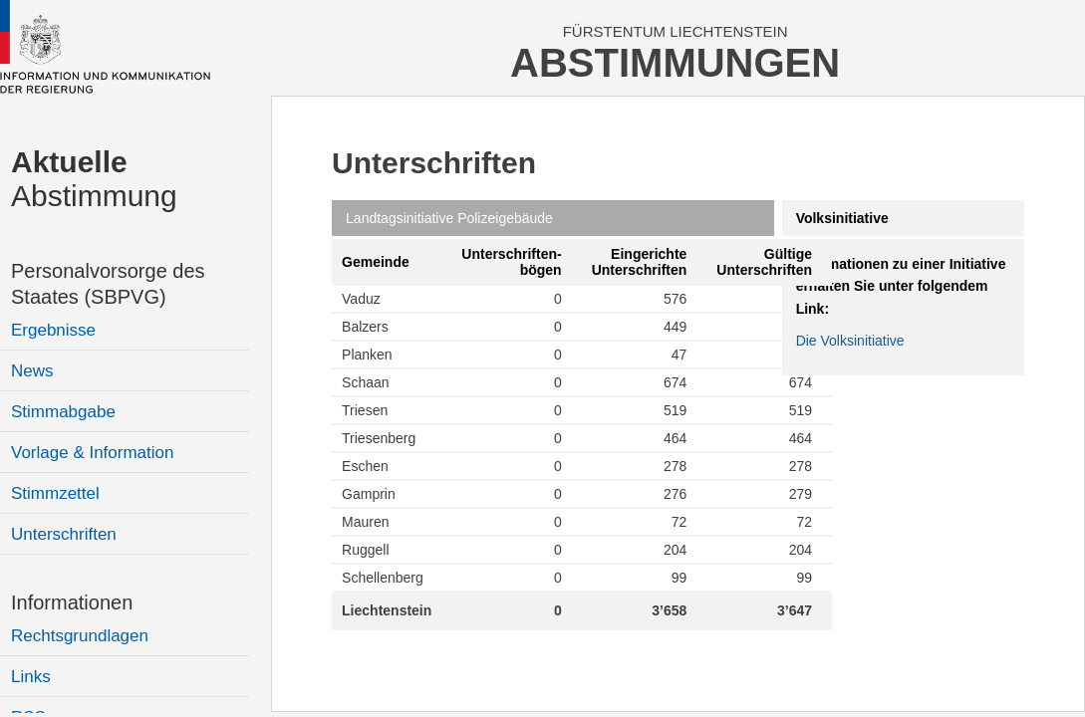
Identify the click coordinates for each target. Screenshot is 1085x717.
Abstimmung (94, 178)
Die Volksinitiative (850, 341)
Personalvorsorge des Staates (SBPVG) (108, 284)
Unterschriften (64, 534)
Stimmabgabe (63, 411)
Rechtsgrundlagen (79, 635)
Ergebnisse (53, 330)
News (32, 370)
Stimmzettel (55, 493)
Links (31, 676)
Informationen (72, 602)
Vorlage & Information (92, 452)
